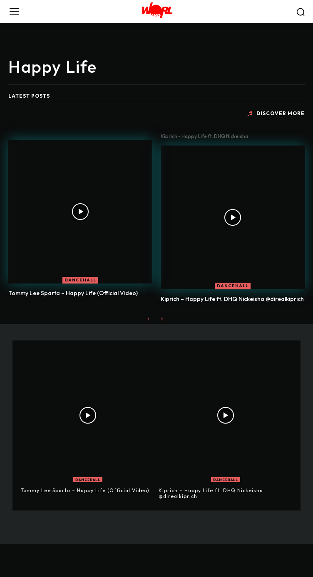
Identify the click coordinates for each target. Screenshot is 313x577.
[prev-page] (148, 318)
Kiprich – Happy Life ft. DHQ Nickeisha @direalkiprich (232, 299)
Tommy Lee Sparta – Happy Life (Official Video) (73, 293)
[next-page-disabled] (161, 318)
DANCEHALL (80, 280)
